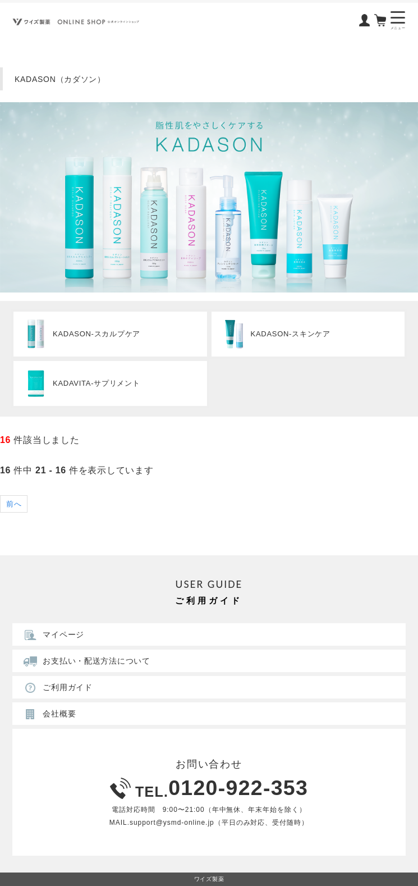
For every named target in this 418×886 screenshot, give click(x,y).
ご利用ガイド (56, 687)
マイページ (52, 634)
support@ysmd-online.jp (172, 822)
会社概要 (48, 713)
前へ (13, 504)
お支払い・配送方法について (85, 660)
